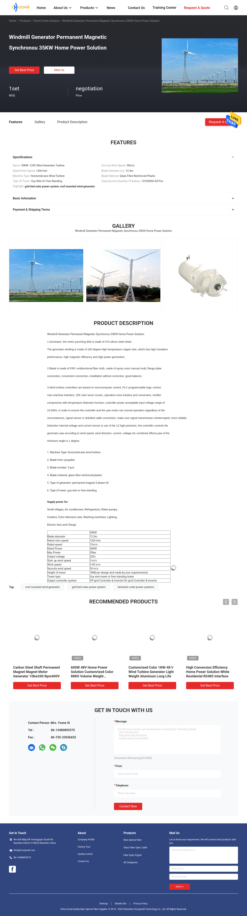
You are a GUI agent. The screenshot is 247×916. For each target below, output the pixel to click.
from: (118, 766)
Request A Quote (221, 122)
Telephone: (122, 785)
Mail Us (59, 70)
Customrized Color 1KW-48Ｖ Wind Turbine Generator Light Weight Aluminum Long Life (151, 671)
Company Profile (86, 839)
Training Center (164, 8)
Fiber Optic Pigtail (132, 855)
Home (12, 20)
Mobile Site (120, 903)
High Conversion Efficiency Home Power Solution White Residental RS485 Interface (207, 671)
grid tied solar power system (89, 587)
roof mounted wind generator (42, 587)
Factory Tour (84, 846)
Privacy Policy (140, 903)
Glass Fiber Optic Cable (135, 847)
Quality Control (85, 854)
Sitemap (103, 903)
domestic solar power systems (136, 587)
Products (25, 20)
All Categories (131, 862)
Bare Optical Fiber (133, 840)
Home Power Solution (46, 20)
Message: (121, 721)
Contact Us (83, 861)
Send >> (180, 886)
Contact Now (128, 806)
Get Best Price (24, 70)
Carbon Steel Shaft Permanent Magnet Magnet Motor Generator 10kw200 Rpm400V (36, 671)
